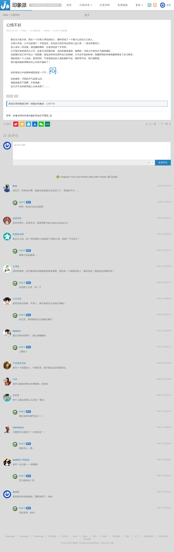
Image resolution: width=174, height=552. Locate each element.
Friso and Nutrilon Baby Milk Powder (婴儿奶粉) (94, 177)
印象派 (75, 543)
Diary (24, 30)
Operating (24, 536)
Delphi (104, 536)
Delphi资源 (148, 536)
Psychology (38, 536)
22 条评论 (35, 30)
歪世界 (16, 395)
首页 (68, 5)
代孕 (15, 379)
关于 (87, 15)
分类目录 (84, 5)
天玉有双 (17, 298)
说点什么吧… (20, 145)
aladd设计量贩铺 (21, 459)
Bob (15, 186)
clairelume (18, 427)
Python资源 (163, 536)
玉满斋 (16, 266)
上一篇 (151, 124)
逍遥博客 (17, 218)
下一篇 (165, 124)
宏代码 (64, 536)
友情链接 (123, 5)
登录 (168, 5)
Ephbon (17, 331)
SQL (127, 536)
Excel (75, 536)
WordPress (94, 543)
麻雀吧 (16, 492)
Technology (10, 536)
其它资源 (87, 539)
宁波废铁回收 (19, 363)
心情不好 (50, 103)
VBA (94, 536)
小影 (112, 543)
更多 (138, 5)
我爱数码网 (18, 234)
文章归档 (104, 5)
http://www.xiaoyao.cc (57, 223)
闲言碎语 (52, 536)
